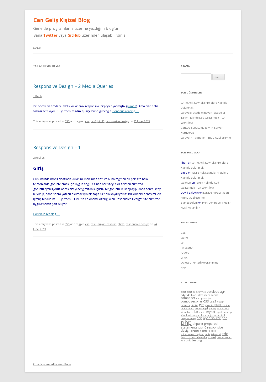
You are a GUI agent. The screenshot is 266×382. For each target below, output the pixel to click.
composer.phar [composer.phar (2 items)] (191, 301)
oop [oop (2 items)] (199, 318)
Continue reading (125, 111)
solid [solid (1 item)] (213, 330)
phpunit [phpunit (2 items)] (198, 323)
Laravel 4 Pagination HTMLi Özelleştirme (206, 137)
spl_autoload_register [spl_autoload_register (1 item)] (192, 334)
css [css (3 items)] (206, 301)
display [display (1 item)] (194, 305)
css (87, 121)
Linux (184, 257)
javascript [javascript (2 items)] (201, 308)
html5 (100, 121)
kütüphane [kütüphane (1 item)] (187, 312)
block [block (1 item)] (194, 295)
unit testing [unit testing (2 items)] (194, 340)
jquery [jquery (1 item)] (212, 308)
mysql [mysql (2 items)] (210, 312)
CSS (67, 121)
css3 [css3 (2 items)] (213, 301)
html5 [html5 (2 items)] (218, 305)
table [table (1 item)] (207, 334)
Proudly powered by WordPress (52, 364)
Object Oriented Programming (199, 262)
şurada (131, 106)
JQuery (185, 252)
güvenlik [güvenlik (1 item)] (209, 305)
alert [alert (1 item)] (183, 291)
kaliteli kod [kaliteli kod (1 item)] (223, 308)
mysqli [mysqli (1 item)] (219, 312)
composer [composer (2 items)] (188, 298)
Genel (184, 237)
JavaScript (187, 247)
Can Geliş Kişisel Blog (61, 20)
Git (182, 242)
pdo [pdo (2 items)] (224, 318)
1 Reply (37, 96)
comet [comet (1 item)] (214, 295)
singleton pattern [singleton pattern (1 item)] (200, 330)
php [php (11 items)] (186, 322)
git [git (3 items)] (201, 304)
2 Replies (39, 157)
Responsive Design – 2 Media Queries (73, 86)
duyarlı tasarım (106, 224)
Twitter (50, 35)
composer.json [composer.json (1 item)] (204, 298)
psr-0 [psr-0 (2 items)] (202, 327)
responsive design (117, 121)
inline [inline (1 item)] (226, 305)
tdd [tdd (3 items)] (225, 333)
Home (37, 48)
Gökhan (186, 182)
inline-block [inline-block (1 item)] (187, 308)
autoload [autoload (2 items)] (213, 291)
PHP (183, 267)
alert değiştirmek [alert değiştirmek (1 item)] (196, 291)
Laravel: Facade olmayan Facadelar (203, 112)
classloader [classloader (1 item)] (204, 295)
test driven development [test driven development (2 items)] (198, 337)
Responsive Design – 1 (57, 147)
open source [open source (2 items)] (212, 318)
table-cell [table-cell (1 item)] (216, 334)
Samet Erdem (189, 202)
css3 (93, 121)
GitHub (74, 35)
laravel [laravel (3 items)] (200, 311)
